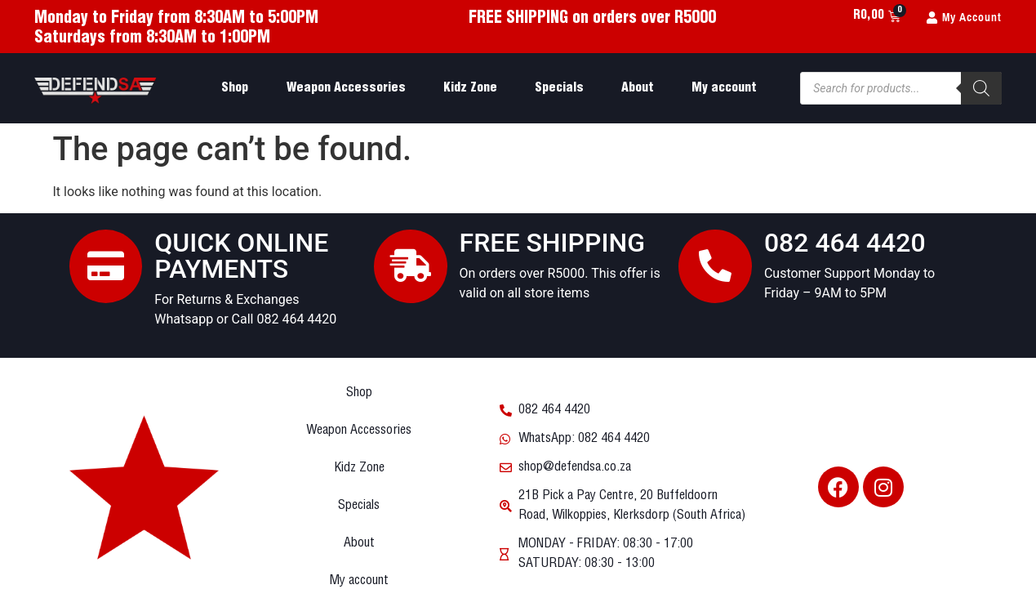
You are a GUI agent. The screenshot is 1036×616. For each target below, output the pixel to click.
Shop (234, 88)
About (637, 88)
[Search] (981, 88)
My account (724, 88)
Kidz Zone (470, 88)
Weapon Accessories (346, 88)
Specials (559, 88)
